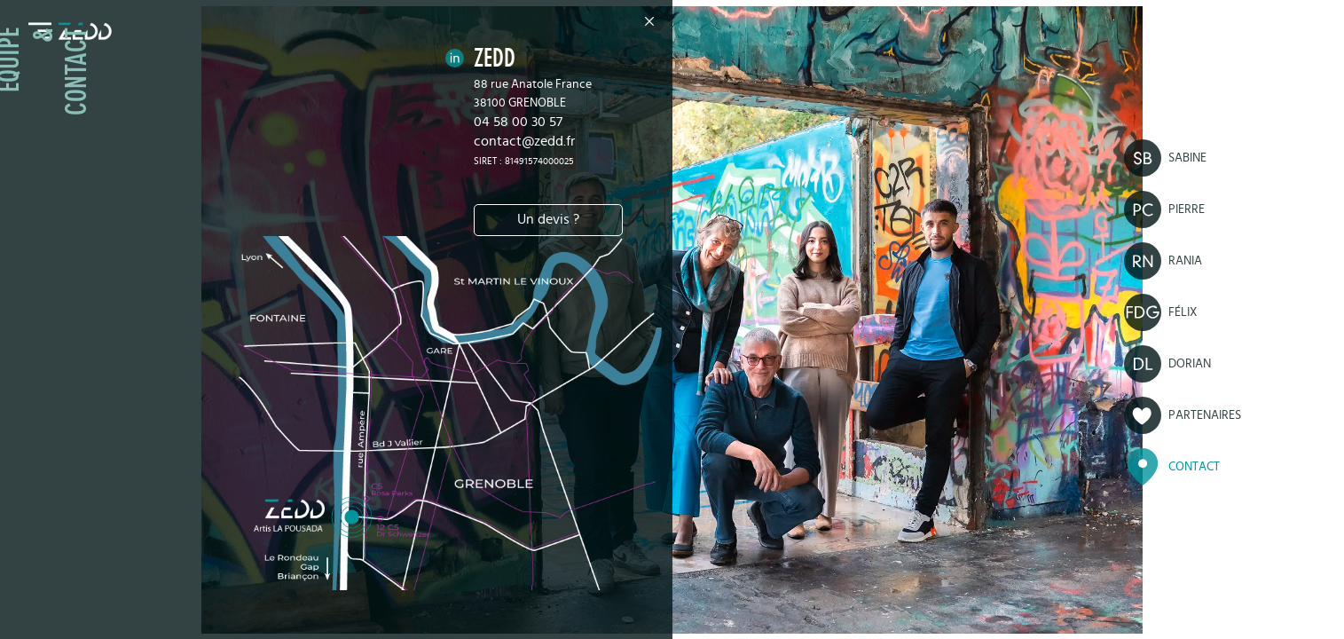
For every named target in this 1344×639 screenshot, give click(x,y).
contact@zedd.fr (524, 141)
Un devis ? (548, 219)
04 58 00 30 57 (518, 121)
